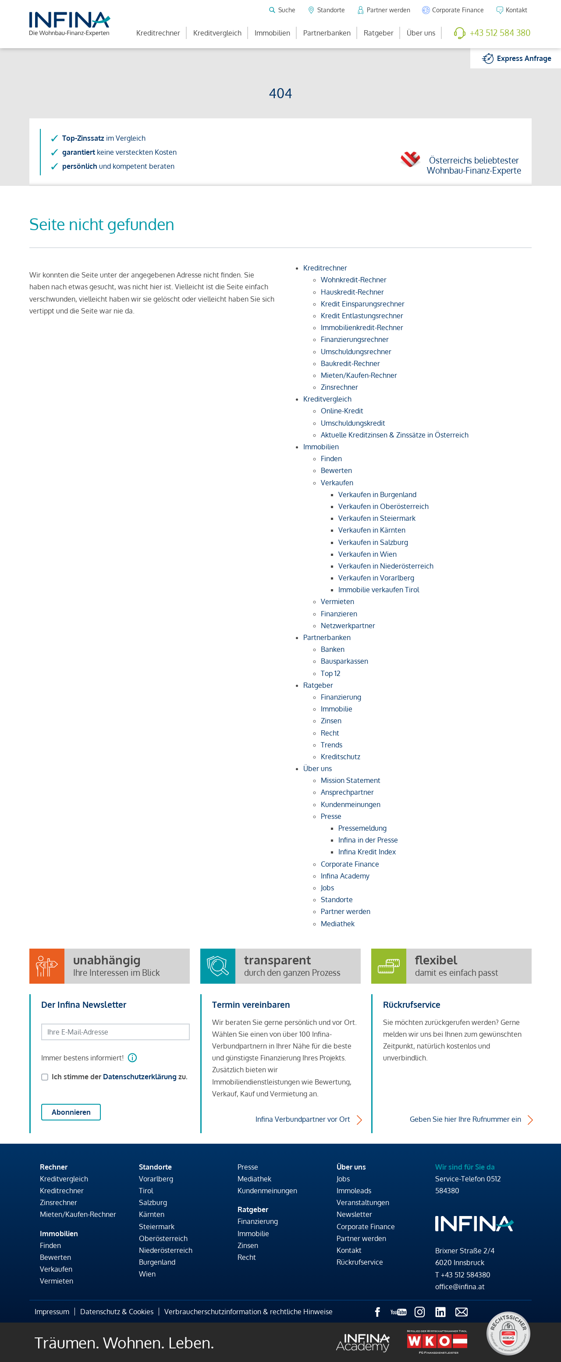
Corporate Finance (366, 1226)
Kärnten (151, 1214)
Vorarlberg (156, 1178)
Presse (248, 1167)
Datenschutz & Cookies (116, 1311)
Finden (50, 1245)
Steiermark (156, 1226)
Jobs (343, 1178)
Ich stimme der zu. (120, 1076)
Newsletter (354, 1214)
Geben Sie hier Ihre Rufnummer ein (465, 1119)
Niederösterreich (165, 1250)
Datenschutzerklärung (140, 1076)
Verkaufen (56, 1269)
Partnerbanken (327, 32)
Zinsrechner (58, 1202)
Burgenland (157, 1262)
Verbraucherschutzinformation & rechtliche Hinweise (248, 1311)
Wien (147, 1274)
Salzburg (153, 1202)
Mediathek (254, 1178)
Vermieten (56, 1281)
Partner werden (361, 1238)
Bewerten (55, 1257)
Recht (247, 1257)
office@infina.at (460, 1286)
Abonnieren (71, 1112)
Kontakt (349, 1250)
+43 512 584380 (465, 1274)
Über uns (421, 32)
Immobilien (272, 32)
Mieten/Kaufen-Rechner (78, 1214)
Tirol (146, 1190)
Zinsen (248, 1245)
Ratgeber (379, 32)
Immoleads (354, 1190)
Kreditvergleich (217, 32)
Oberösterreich (163, 1238)
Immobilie (253, 1233)
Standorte (155, 1167)
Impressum (52, 1311)
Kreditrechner (158, 32)
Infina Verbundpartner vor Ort (303, 1119)
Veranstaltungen (363, 1202)
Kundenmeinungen (267, 1190)
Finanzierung (258, 1221)
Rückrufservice (360, 1262)
